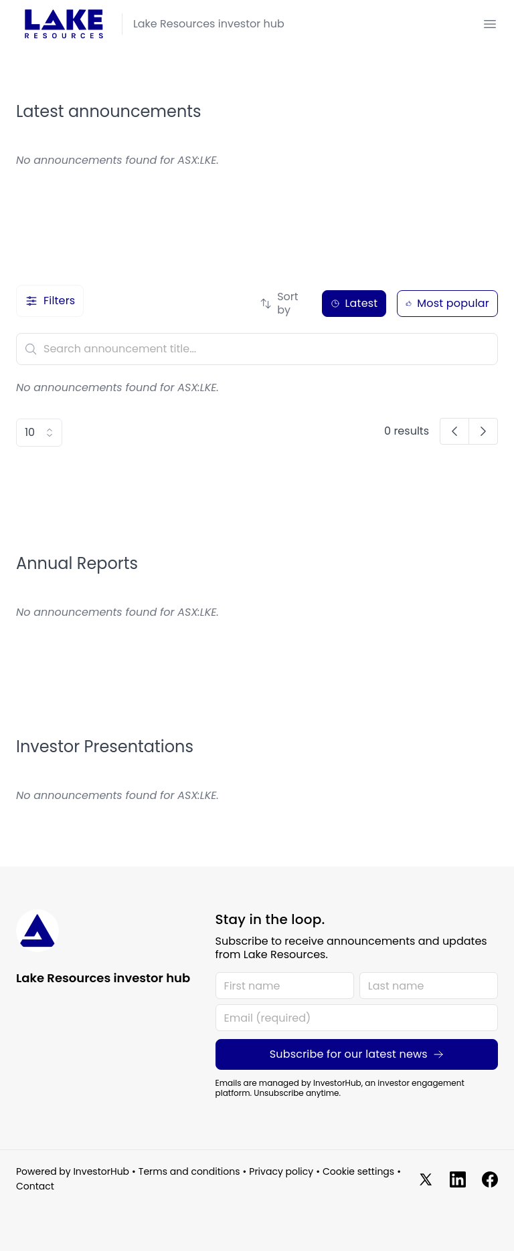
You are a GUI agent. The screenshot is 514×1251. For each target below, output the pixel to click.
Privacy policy (281, 1172)
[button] (454, 431)
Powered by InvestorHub (72, 1172)
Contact (35, 1187)
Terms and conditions (189, 1172)
